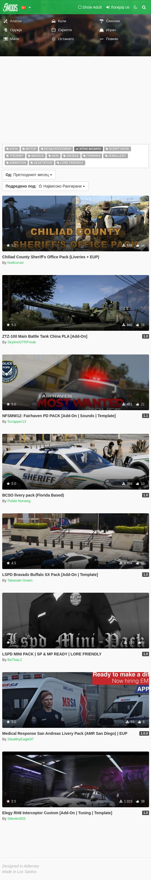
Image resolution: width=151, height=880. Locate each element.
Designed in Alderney (20, 866)
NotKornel (15, 263)
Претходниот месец (29, 174)
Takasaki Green (19, 580)
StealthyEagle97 (20, 739)
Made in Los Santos (19, 871)
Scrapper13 (16, 421)
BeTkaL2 (14, 660)
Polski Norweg (19, 501)
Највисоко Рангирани (45, 186)
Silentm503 (16, 818)
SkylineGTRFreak (21, 342)
